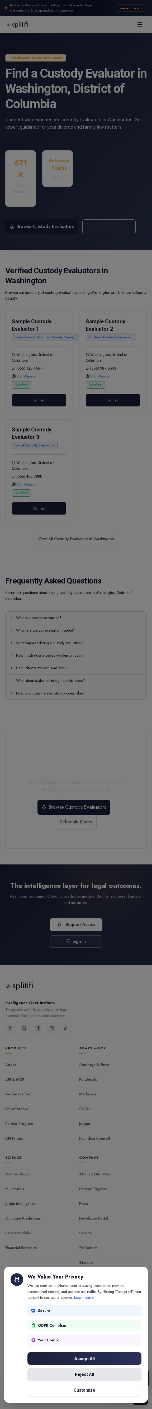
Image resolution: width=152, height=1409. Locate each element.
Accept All (84, 1358)
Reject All (84, 1374)
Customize (84, 1390)
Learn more (84, 1297)
